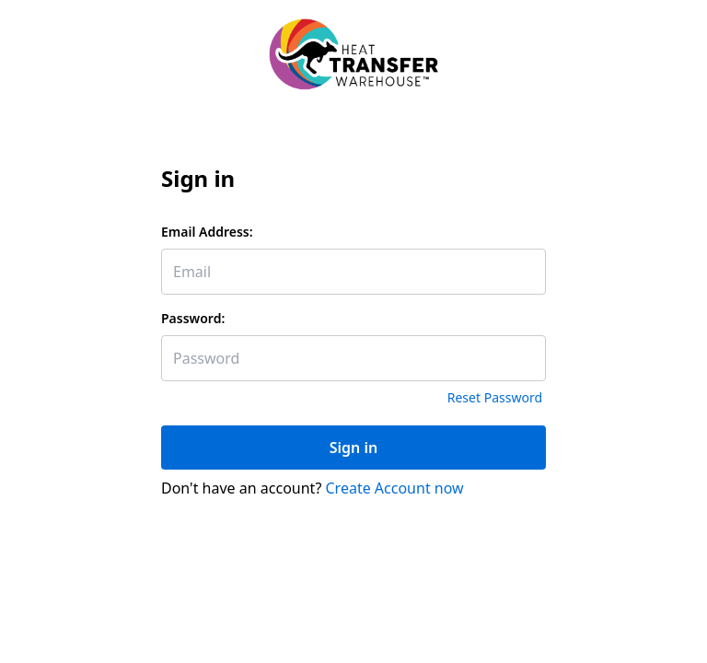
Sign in (353, 447)
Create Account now (395, 488)
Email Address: (207, 231)
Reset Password (494, 397)
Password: (193, 318)
